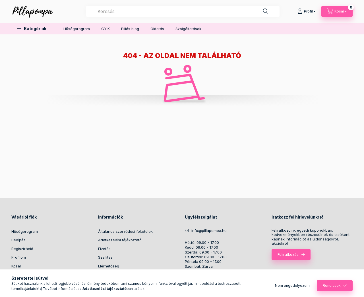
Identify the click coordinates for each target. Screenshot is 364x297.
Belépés (18, 240)
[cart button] (337, 11)
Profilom (18, 257)
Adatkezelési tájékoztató (120, 240)
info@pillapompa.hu (209, 231)
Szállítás (105, 257)
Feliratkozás (288, 254)
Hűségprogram (76, 28)
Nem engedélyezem (292, 285)
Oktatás (157, 28)
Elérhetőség (108, 266)
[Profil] (306, 11)
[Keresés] (265, 11)
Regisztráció (22, 248)
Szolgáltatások (188, 28)
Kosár (16, 266)
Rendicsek (332, 285)
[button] (31, 28)
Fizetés (104, 248)
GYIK (105, 28)
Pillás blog (130, 28)
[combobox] (183, 11)
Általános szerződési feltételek (125, 231)
